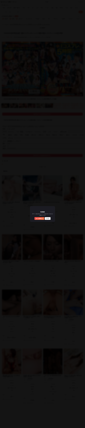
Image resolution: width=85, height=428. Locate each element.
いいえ (47, 218)
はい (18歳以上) (39, 218)
